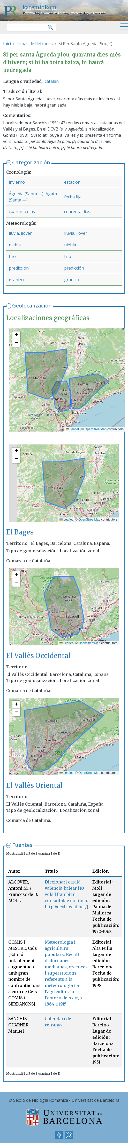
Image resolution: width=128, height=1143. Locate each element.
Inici (7, 43)
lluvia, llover (20, 233)
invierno (17, 182)
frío (12, 256)
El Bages (20, 532)
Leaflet (72, 429)
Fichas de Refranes (35, 43)
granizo (16, 279)
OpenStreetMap (96, 429)
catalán (52, 81)
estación (72, 182)
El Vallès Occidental (38, 656)
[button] (16, 335)
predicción (19, 268)
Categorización (31, 162)
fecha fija (72, 197)
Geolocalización (32, 305)
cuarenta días (22, 211)
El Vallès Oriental (34, 785)
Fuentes (22, 844)
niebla (15, 245)
